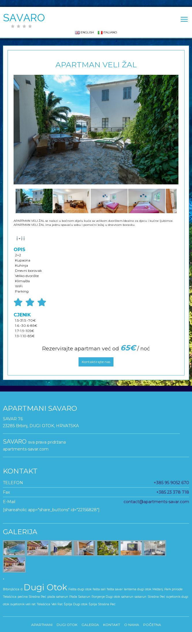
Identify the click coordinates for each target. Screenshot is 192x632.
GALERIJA (90, 625)
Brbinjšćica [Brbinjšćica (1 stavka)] (11, 589)
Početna (152, 625)
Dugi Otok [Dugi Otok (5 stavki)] (45, 587)
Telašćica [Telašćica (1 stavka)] (43, 604)
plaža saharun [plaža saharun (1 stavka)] (57, 597)
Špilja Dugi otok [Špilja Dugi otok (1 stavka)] (75, 604)
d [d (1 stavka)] (21, 589)
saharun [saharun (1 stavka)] (127, 597)
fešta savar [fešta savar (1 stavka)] (115, 589)
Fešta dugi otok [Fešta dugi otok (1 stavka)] (80, 589)
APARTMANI (42, 625)
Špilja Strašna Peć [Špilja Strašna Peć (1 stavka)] (102, 604)
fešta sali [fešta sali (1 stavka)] (99, 589)
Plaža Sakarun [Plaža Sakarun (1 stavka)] (79, 597)
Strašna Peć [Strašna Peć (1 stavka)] (156, 597)
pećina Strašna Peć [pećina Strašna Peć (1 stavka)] (32, 597)
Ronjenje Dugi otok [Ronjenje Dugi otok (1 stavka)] (106, 597)
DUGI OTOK (67, 625)
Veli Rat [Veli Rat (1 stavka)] (57, 604)
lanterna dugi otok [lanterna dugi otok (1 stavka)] (137, 589)
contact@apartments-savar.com (156, 501)
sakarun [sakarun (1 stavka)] (140, 597)
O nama (131, 625)
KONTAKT (111, 625)
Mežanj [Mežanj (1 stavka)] (157, 589)
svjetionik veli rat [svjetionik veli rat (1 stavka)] (23, 604)
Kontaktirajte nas (96, 362)
